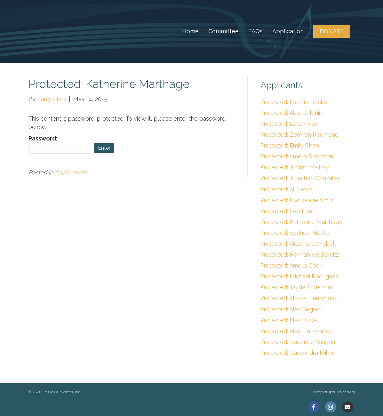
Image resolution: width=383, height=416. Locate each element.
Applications (70, 172)
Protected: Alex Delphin (291, 112)
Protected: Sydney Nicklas (295, 232)
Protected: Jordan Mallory (294, 167)
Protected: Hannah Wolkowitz (299, 254)
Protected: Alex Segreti (290, 309)
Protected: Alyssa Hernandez (299, 298)
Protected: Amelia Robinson (296, 156)
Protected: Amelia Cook (291, 265)
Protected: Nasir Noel (289, 320)
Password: (60, 144)
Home (190, 31)
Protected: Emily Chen (289, 145)
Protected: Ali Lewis (286, 189)
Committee (223, 31)
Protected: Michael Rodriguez (299, 276)
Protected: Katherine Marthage (301, 222)
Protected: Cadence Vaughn (297, 342)
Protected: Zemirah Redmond (299, 134)
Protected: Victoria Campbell (298, 243)
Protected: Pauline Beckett (295, 102)
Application (288, 31)
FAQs (255, 31)
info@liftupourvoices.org (334, 392)
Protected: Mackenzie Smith (297, 200)
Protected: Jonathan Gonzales (300, 178)
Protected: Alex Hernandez (296, 331)
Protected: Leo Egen (287, 211)
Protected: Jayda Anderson (296, 287)
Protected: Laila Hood (289, 123)
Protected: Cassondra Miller (297, 352)
